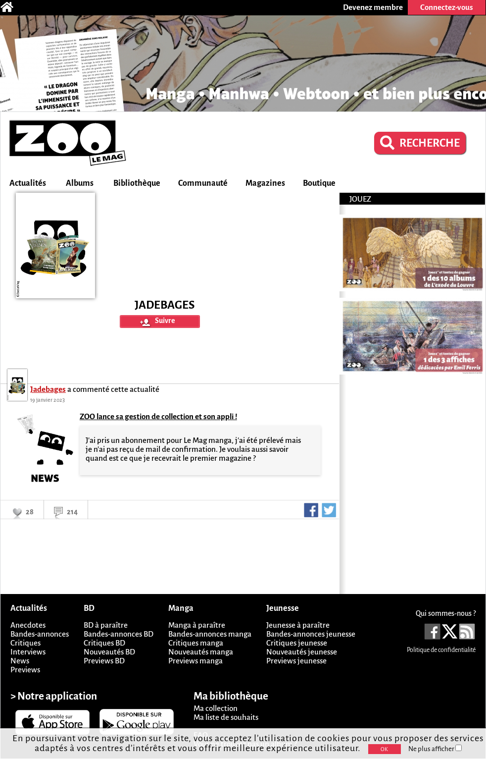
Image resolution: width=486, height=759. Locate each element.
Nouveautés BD (109, 652)
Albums (80, 183)
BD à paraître (106, 625)
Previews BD (104, 660)
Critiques (25, 643)
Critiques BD (104, 643)
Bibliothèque (136, 183)
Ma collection (216, 708)
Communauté (203, 183)
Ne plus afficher (435, 749)
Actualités (27, 183)
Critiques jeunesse (296, 643)
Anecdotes (28, 625)
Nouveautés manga (200, 652)
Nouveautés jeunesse (301, 652)
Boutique (319, 183)
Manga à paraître (196, 625)
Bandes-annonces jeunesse (310, 634)
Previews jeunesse (296, 660)
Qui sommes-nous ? (446, 613)
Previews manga (195, 660)
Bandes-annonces (39, 634)
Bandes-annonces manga (209, 634)
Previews (25, 669)
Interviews (28, 652)
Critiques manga (195, 643)
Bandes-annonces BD (118, 634)
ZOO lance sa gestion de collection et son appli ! (158, 416)
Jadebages (48, 389)
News (19, 660)
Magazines (265, 183)
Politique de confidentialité (441, 650)
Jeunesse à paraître (298, 625)
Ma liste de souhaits (226, 717)
